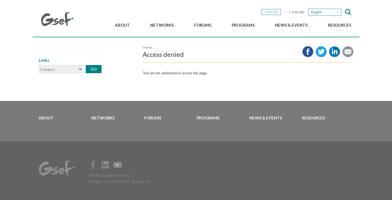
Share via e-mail (347, 51)
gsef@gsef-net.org (115, 175)
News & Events (291, 25)
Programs (243, 25)
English (316, 12)
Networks (162, 25)
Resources (339, 25)
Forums (202, 25)
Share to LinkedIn (334, 51)
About (122, 25)
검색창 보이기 (348, 12)
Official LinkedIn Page (105, 165)
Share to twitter (321, 51)
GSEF (57, 19)
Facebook (93, 165)
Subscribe (271, 12)
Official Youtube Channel (117, 165)
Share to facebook (307, 51)
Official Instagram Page (129, 165)
